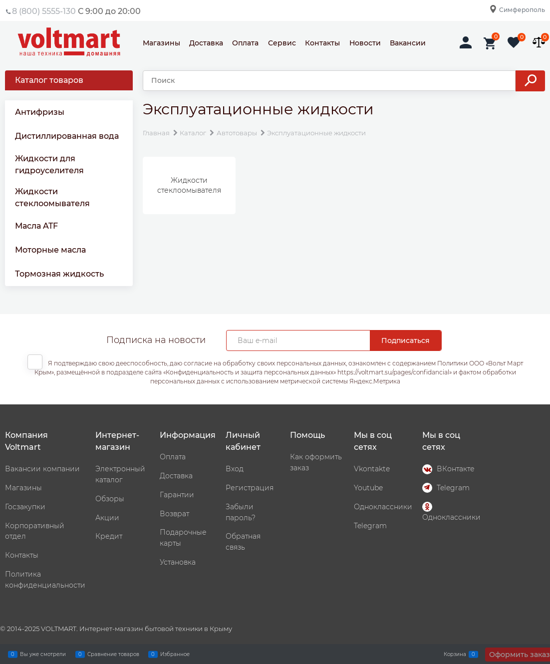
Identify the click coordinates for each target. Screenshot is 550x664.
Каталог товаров (49, 80)
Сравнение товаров (113, 654)
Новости (365, 42)
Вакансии (408, 42)
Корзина (455, 654)
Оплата (245, 42)
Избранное (175, 654)
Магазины (161, 42)
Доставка (206, 42)
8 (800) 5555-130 (44, 11)
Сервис (282, 42)
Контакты (322, 42)
